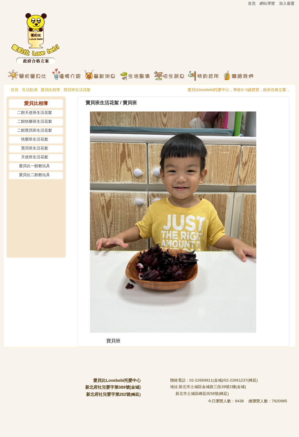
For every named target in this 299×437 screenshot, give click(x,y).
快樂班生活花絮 (34, 139)
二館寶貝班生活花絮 (34, 130)
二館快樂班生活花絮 (34, 121)
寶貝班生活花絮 (77, 89)
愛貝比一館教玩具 (34, 166)
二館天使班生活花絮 (34, 112)
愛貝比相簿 (50, 89)
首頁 (14, 89)
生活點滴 (29, 89)
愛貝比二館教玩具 (34, 175)
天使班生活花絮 (34, 157)
